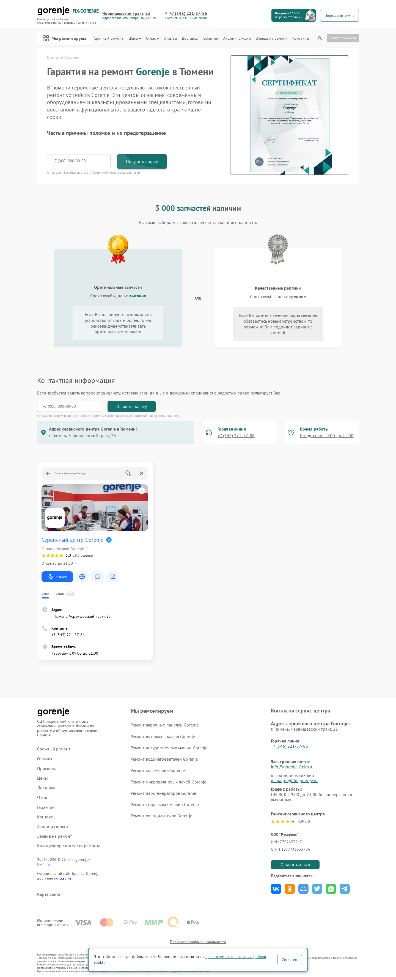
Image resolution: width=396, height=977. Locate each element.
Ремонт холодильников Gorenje (161, 815)
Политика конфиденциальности (198, 941)
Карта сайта (48, 894)
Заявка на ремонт (271, 38)
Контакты (300, 38)
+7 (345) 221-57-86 (188, 13)
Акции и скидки (237, 38)
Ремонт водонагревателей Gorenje (164, 759)
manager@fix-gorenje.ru (294, 780)
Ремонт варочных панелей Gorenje (165, 725)
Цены (134, 38)
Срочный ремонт (108, 38)
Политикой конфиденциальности (116, 172)
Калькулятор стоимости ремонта (68, 845)
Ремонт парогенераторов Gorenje (163, 793)
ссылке (65, 878)
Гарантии (210, 38)
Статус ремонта (343, 38)
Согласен (289, 959)
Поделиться (276, 889)
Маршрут (57, 576)
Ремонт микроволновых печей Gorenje (168, 782)
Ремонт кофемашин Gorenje (158, 770)
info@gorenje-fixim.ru (292, 766)
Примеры (46, 768)
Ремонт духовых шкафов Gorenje (163, 736)
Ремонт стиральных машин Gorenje (165, 804)
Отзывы (170, 38)
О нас (152, 38)
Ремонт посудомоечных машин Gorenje (169, 747)
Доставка (190, 38)
